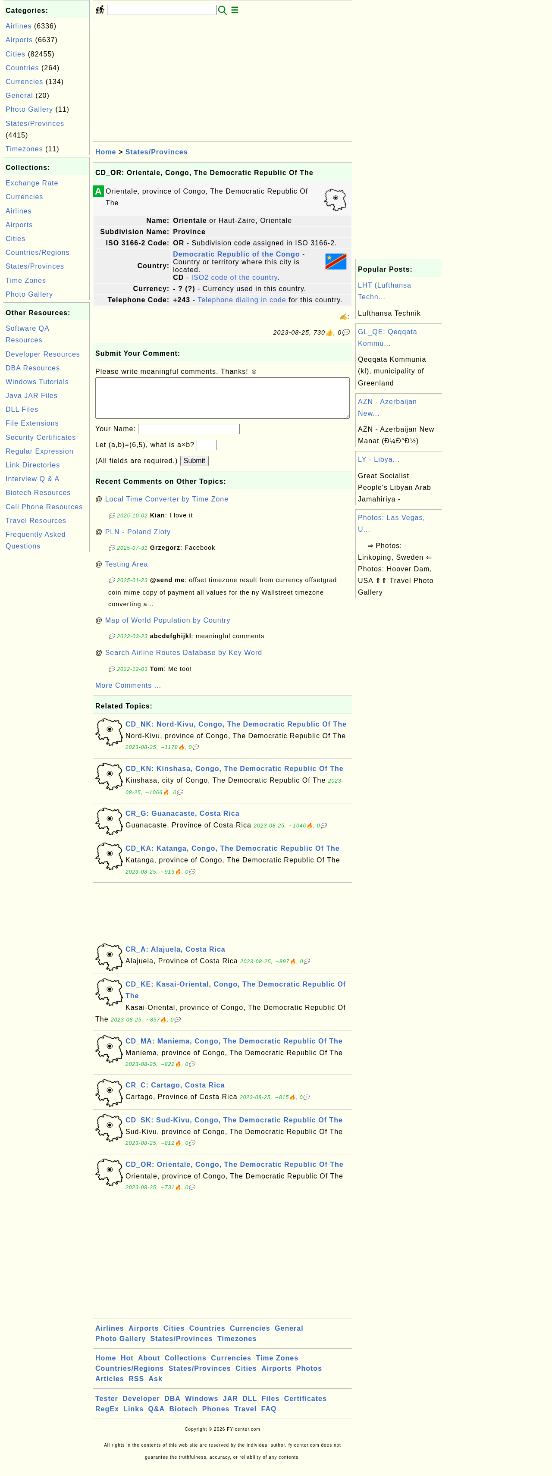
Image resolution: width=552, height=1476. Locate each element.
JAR (230, 1407)
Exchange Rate (32, 183)
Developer (141, 1407)
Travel (245, 1417)
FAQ (269, 1417)
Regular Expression (40, 451)
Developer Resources (43, 354)
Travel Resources (36, 520)
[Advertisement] (46, 683)
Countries (22, 68)
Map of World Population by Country (168, 629)
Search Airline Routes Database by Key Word (184, 661)
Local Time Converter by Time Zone (167, 507)
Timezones (24, 149)
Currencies (24, 81)
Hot (127, 1366)
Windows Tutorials (37, 381)
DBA (172, 1407)
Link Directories (33, 465)
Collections (186, 1366)
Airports (19, 40)
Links (133, 1417)
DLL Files (22, 409)
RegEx (107, 1417)
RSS (136, 1387)
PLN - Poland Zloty (138, 540)
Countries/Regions (38, 252)
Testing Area (126, 573)
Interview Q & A (33, 479)
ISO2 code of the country (234, 277)
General (19, 95)
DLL (249, 1407)
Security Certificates (41, 437)
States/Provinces (35, 123)
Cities (15, 54)
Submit (194, 469)
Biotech (183, 1417)
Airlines (18, 26)
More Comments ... (128, 694)
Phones (216, 1417)
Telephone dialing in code (242, 300)
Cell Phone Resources (44, 507)
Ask (156, 1387)
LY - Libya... (379, 459)
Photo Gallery (29, 109)
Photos (309, 1377)
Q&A (156, 1417)
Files (270, 1407)
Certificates (305, 1407)
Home (105, 152)
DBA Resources (33, 368)
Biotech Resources (38, 492)
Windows (201, 1407)
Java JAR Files (32, 395)
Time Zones (26, 280)
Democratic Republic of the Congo (236, 254)
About (149, 1366)
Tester (106, 1407)
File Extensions (32, 423)
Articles (109, 1387)
